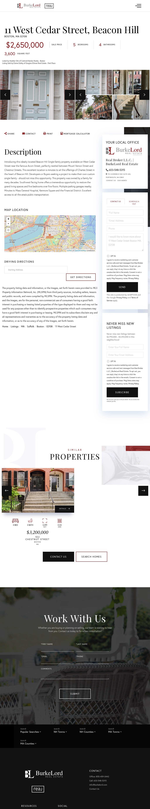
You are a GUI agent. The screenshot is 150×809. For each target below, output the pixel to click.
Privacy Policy (133, 279)
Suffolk (30, 319)
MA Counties (27, 745)
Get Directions (82, 270)
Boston (40, 319)
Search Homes (91, 557)
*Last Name (82, 645)
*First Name (47, 645)
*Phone (79, 658)
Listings (14, 319)
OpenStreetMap (80, 251)
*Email (44, 658)
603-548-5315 (117, 170)
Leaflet (69, 251)
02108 (49, 319)
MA (22, 319)
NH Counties (87, 733)
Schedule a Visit (134, 203)
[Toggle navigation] (138, 6)
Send (122, 287)
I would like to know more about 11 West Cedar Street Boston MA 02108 (125, 243)
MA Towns (114, 733)
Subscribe (122, 393)
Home (5, 319)
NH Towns (59, 733)
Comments (46, 670)
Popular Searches (29, 733)
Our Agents (122, 181)
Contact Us (111, 181)
